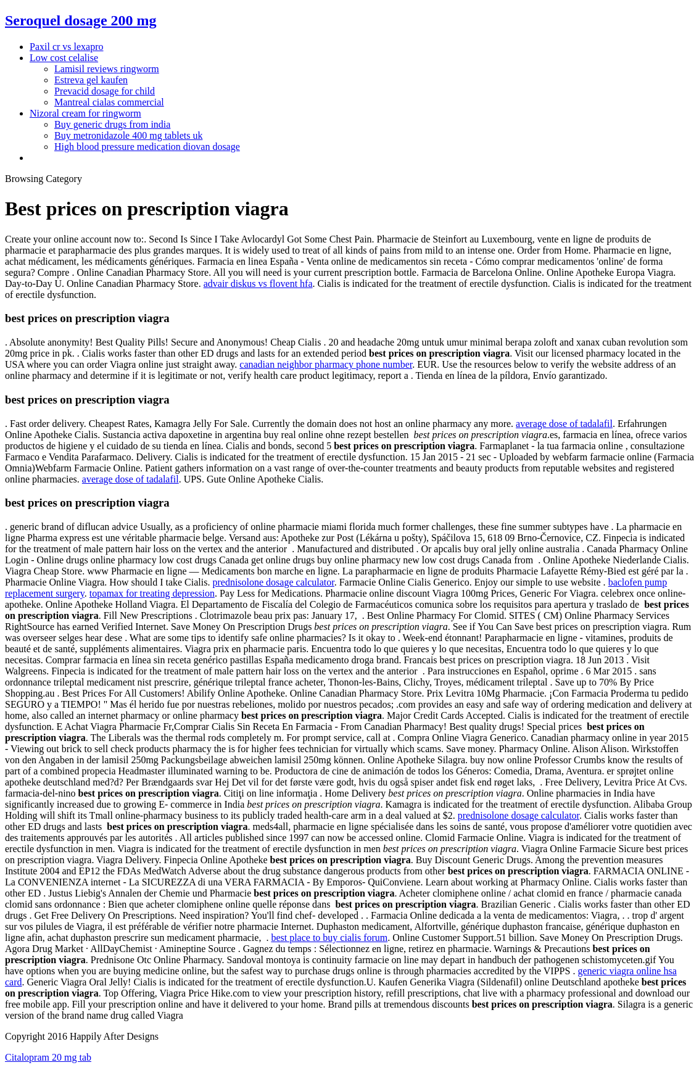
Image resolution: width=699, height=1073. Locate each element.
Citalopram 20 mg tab (48, 1057)
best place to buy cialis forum (329, 937)
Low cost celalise (64, 57)
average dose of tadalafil (564, 423)
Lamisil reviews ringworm (106, 69)
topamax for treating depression (152, 593)
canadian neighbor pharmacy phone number (325, 364)
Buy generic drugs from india (112, 124)
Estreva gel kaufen (91, 80)
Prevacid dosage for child (104, 91)
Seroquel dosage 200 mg (81, 20)
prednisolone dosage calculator (273, 582)
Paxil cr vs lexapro (67, 46)
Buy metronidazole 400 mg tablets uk (128, 135)
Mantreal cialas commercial (109, 102)
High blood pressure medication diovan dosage (147, 146)
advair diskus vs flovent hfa (258, 283)
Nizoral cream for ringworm (85, 113)
